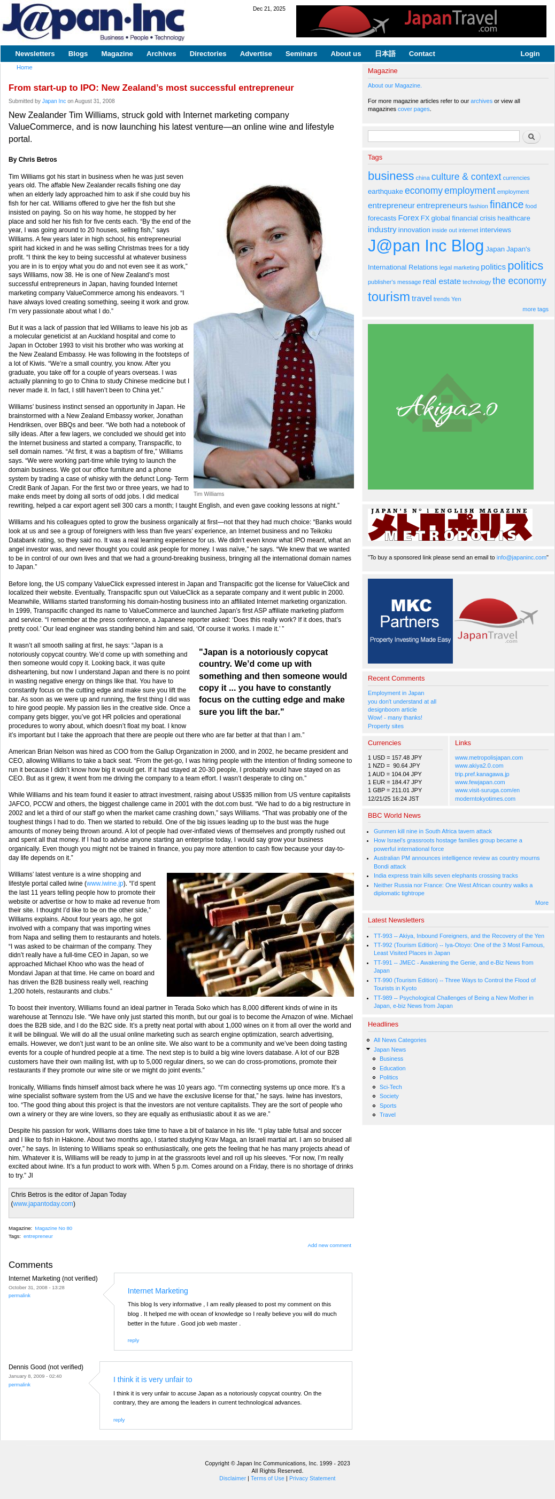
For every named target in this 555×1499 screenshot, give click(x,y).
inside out (444, 230)
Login (530, 54)
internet (469, 230)
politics (493, 266)
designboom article (392, 709)
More (542, 903)
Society (389, 1096)
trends (442, 299)
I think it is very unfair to (152, 1379)
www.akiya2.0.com (479, 765)
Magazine (117, 54)
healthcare (513, 218)
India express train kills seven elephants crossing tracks (446, 875)
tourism (389, 296)
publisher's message (394, 282)
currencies (516, 178)
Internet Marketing (158, 1291)
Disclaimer (232, 1478)
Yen (456, 299)
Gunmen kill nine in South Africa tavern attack (433, 831)
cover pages (414, 109)
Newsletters (35, 54)
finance (507, 204)
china (423, 178)
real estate (442, 281)
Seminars (301, 54)
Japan (495, 249)
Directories (208, 54)
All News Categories (400, 1040)
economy (424, 190)
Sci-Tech (391, 1087)
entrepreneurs (442, 205)
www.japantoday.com (43, 1204)
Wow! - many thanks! (395, 717)
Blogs (78, 54)
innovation (414, 230)
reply (133, 1340)
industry (382, 229)
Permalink (19, 1295)
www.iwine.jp (105, 883)
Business (391, 1058)
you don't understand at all (402, 701)
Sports (388, 1105)
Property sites (386, 726)
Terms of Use (267, 1478)
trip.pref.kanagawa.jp (482, 774)
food (531, 206)
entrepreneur (38, 1236)
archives (481, 101)
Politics (389, 1077)
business (391, 176)
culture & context (466, 176)
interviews (495, 230)
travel (422, 298)
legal (446, 267)
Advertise (256, 54)
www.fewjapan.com (480, 782)
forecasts (382, 218)
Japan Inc (54, 101)
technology (476, 282)
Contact (422, 54)
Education (393, 1068)
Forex (408, 217)
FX (425, 218)
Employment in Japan (396, 693)
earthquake (385, 191)
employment (470, 190)
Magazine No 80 (53, 1228)
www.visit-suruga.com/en (487, 790)
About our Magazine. (395, 85)
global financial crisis (463, 218)
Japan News (390, 1049)
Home (25, 67)
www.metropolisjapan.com (489, 757)
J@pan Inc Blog (426, 245)
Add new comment (330, 1245)
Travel (388, 1114)
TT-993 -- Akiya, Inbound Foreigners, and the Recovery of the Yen (459, 936)
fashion (478, 206)
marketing (466, 267)
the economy (519, 280)
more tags (535, 309)
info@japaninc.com (521, 557)
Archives (161, 54)
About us (345, 54)
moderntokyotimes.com (485, 798)
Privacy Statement (312, 1478)
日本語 (385, 54)
